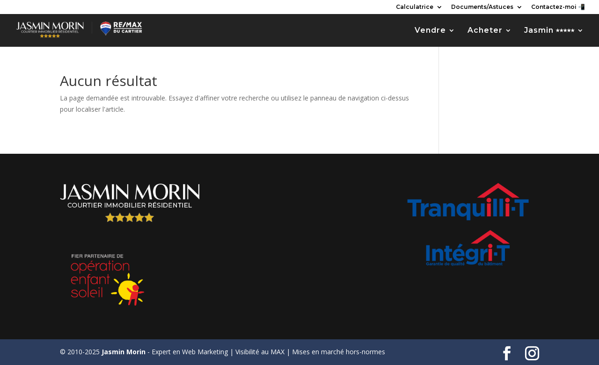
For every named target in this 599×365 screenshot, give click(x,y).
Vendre (430, 31)
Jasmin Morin (124, 351)
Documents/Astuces (482, 7)
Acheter (485, 31)
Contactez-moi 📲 (558, 7)
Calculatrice (414, 7)
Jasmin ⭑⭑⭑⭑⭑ (549, 31)
